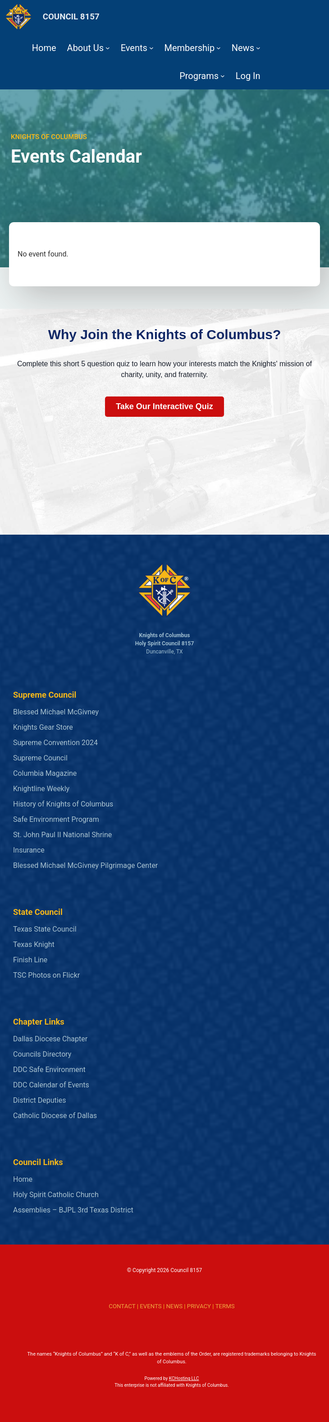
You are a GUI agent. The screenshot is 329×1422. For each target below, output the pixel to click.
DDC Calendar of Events (51, 1085)
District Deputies (39, 1100)
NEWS (174, 1306)
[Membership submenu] (218, 48)
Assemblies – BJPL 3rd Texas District (73, 1210)
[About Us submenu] (107, 48)
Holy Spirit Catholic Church (56, 1194)
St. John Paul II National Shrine (62, 834)
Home (22, 1179)
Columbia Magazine (45, 773)
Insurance (29, 850)
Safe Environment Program (56, 819)
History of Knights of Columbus (63, 804)
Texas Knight (34, 944)
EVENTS (150, 1306)
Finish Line (30, 960)
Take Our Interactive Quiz (164, 406)
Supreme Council (40, 758)
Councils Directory (42, 1054)
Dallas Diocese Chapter (50, 1039)
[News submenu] (258, 48)
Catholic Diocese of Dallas (55, 1115)
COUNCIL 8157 (71, 17)
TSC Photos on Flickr (46, 975)
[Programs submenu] (222, 76)
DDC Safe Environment (49, 1069)
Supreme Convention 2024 (55, 742)
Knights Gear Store (43, 727)
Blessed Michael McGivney (56, 712)
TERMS (225, 1306)
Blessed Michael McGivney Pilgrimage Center (85, 865)
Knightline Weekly (41, 788)
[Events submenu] (151, 48)
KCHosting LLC (184, 1378)
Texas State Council (45, 929)
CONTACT (122, 1306)
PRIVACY (199, 1306)
